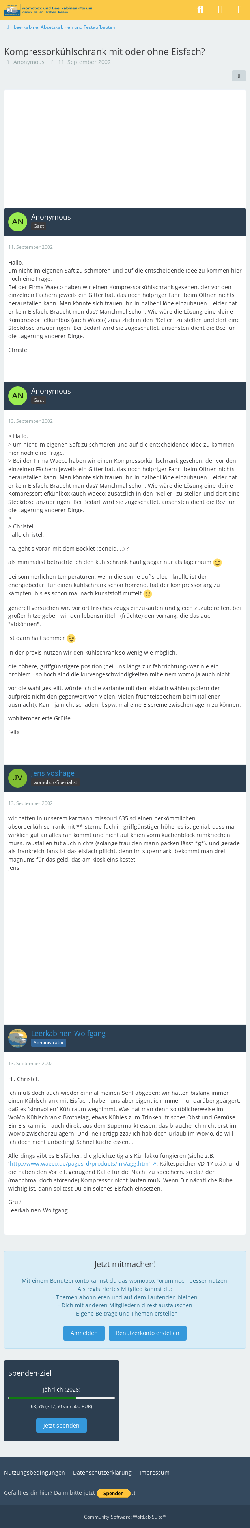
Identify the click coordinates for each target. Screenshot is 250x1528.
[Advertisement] (125, 148)
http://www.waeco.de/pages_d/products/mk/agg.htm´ (80, 1163)
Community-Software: (125, 1516)
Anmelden (84, 1333)
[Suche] (200, 10)
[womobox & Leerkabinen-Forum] (48, 10)
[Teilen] (239, 75)
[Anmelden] (220, 10)
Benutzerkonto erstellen (147, 1333)
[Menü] (240, 10)
